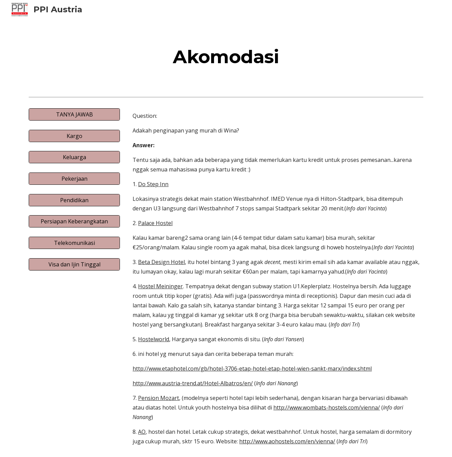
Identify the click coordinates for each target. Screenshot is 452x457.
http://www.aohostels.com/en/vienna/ (287, 441)
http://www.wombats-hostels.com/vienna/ (326, 407)
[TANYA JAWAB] (74, 114)
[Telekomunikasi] (74, 243)
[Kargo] (74, 136)
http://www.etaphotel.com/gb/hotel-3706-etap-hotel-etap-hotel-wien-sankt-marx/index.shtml (252, 368)
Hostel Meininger (160, 286)
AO (142, 431)
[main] (226, 56)
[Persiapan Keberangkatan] (74, 221)
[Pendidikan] (74, 200)
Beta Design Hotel (161, 262)
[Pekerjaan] (74, 178)
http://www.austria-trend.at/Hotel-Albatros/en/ (193, 383)
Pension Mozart (158, 398)
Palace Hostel (155, 223)
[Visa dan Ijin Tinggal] (74, 264)
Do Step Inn (153, 184)
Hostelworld (153, 339)
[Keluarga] (74, 157)
